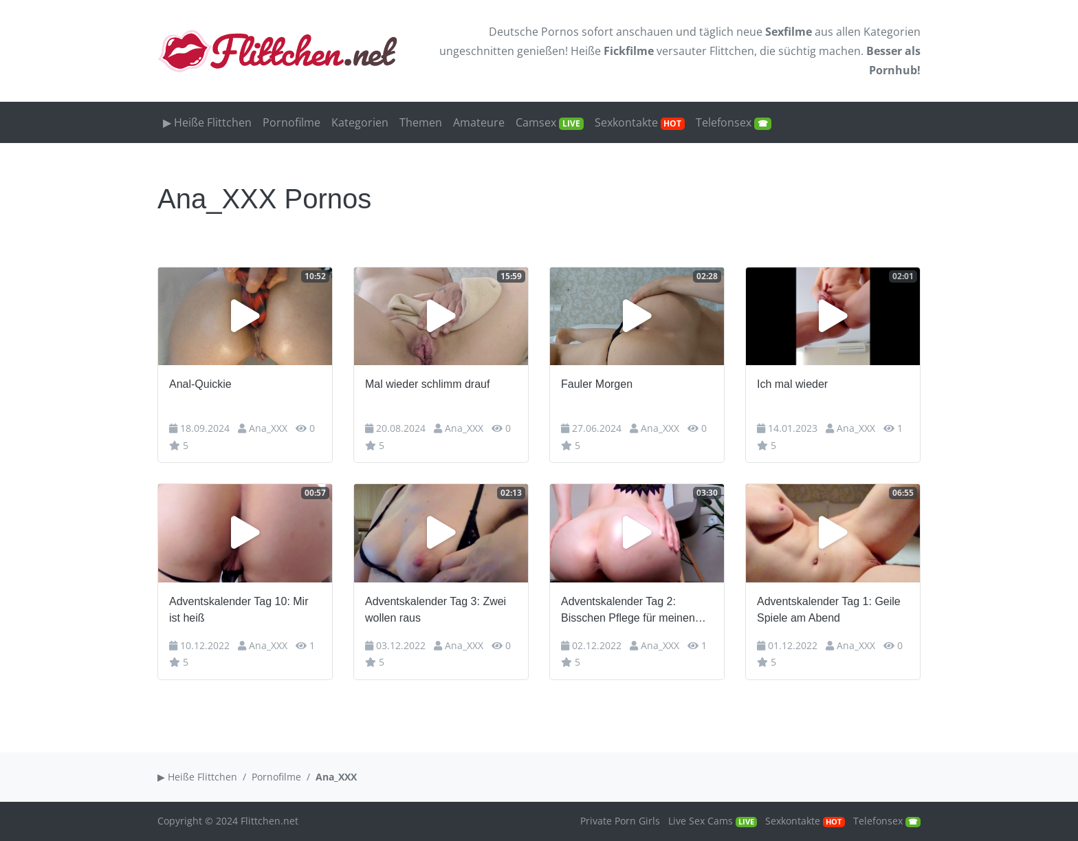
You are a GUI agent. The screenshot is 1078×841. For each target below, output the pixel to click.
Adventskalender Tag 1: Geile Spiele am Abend (829, 610)
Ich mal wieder (792, 384)
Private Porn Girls (620, 820)
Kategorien (892, 31)
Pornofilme (291, 122)
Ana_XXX (268, 428)
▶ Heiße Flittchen (207, 122)
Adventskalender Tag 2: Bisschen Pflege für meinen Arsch (628, 611)
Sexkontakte (640, 122)
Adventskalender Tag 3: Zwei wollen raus (435, 610)
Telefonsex (733, 122)
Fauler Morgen (596, 384)
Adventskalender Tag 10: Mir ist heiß (238, 610)
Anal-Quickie (200, 384)
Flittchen (732, 50)
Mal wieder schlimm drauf (427, 384)
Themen (420, 122)
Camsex (550, 122)
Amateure (479, 122)
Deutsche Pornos (534, 31)
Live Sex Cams (712, 820)
